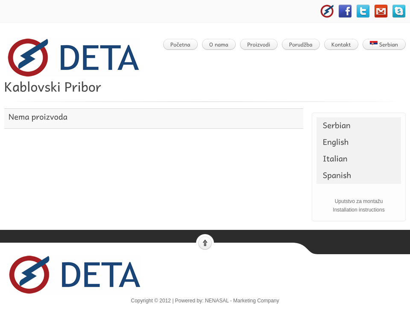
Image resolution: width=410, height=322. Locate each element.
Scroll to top (205, 242)
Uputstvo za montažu (359, 201)
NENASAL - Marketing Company (242, 301)
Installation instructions (358, 210)
